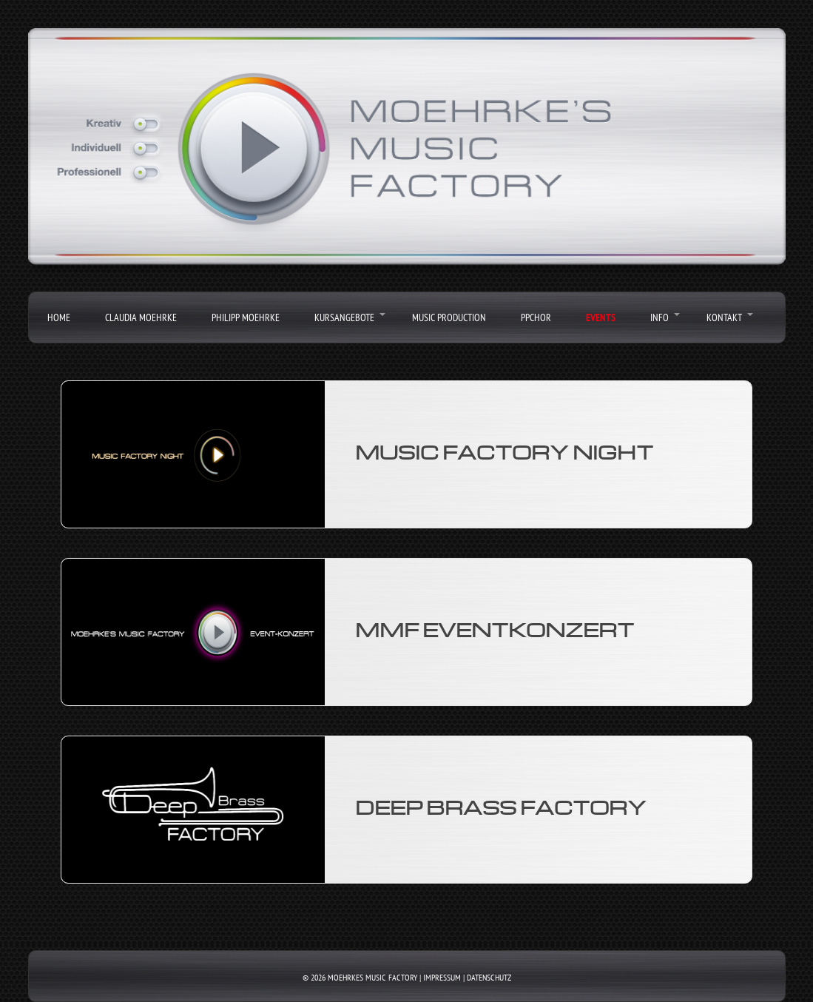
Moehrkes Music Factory (372, 977)
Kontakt (724, 317)
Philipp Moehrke (246, 317)
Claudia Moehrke (141, 317)
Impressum (442, 977)
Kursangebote (344, 317)
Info (659, 317)
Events (600, 317)
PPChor (536, 317)
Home (58, 317)
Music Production (449, 317)
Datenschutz (489, 977)
